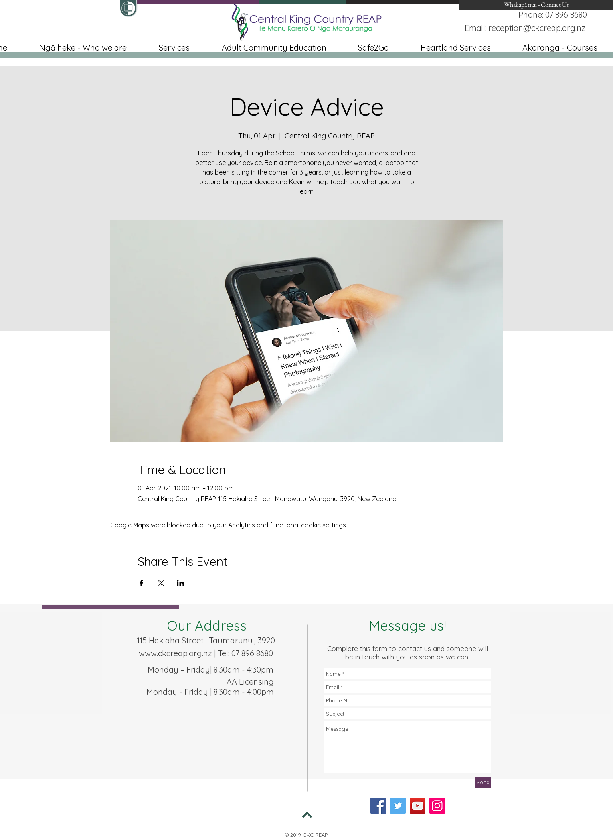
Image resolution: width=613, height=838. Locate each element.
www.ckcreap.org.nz (175, 653)
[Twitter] (398, 806)
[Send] (483, 782)
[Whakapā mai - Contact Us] (536, 5)
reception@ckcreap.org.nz (536, 28)
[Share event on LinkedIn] (180, 583)
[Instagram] (437, 806)
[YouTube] (417, 806)
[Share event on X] (161, 583)
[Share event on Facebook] (141, 583)
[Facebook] (378, 806)
